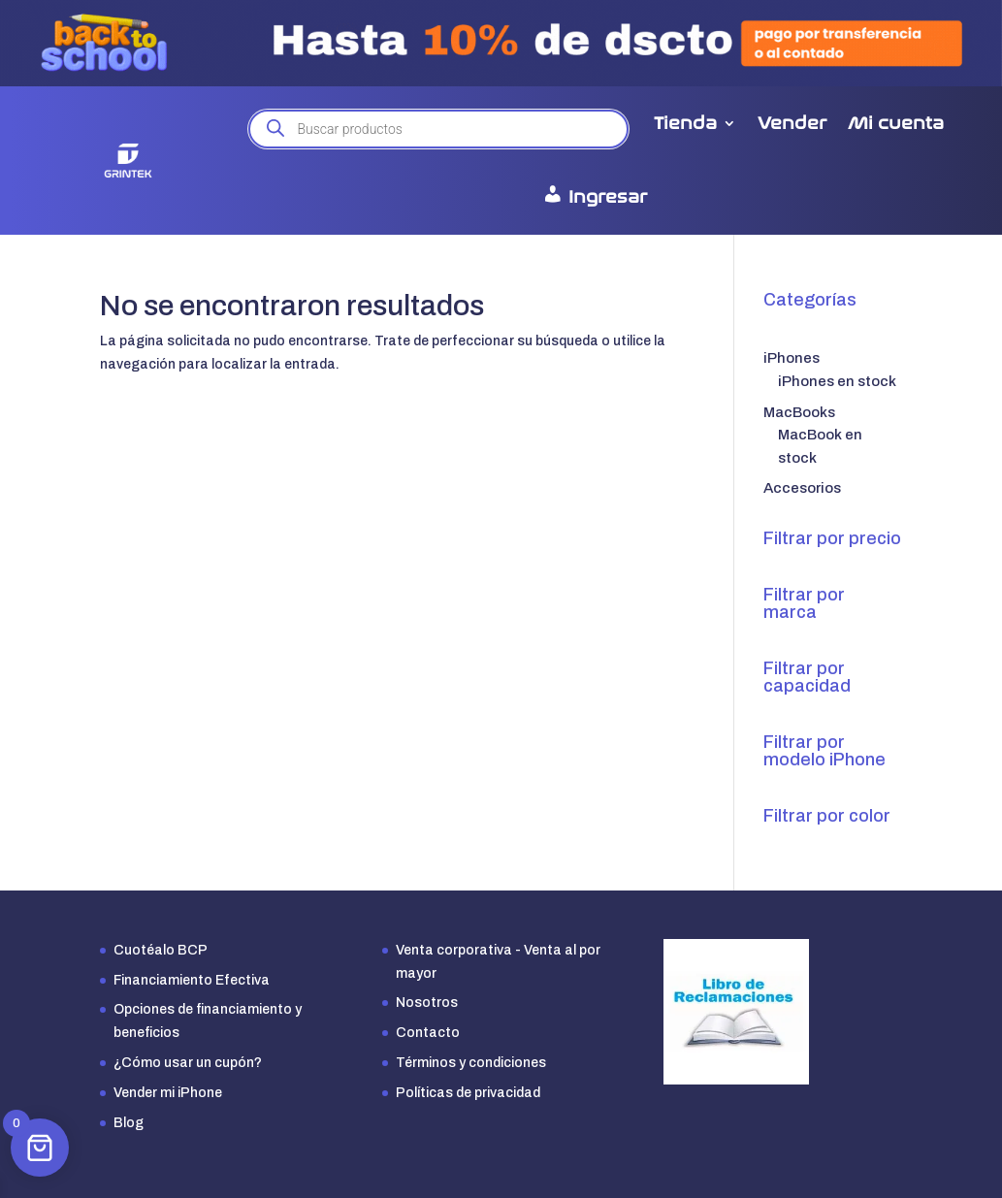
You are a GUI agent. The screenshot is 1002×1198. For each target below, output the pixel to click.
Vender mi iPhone (167, 1092)
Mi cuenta (896, 123)
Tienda (685, 123)
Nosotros (427, 1002)
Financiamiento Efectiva (191, 980)
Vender (792, 123)
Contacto (428, 1032)
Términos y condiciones (471, 1062)
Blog (128, 1123)
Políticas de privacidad (468, 1092)
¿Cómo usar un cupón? (187, 1062)
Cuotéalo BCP (160, 950)
